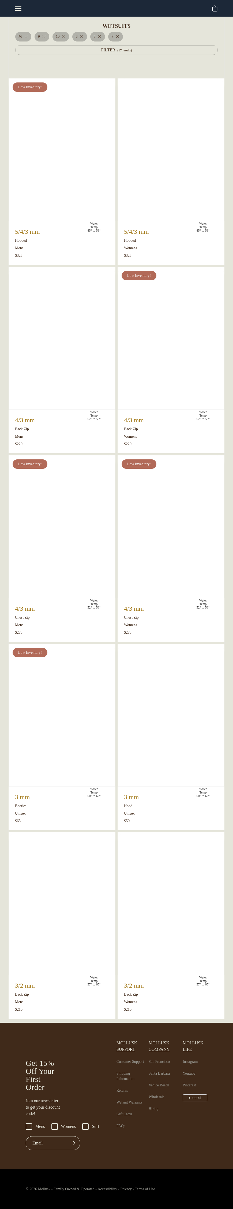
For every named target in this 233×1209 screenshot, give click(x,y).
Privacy (135, 1192)
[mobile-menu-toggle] (18, 8)
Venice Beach (161, 1081)
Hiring (154, 1105)
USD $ (197, 1094)
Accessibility (113, 1192)
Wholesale (158, 1093)
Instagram (192, 1058)
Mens (36, 1129)
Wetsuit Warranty (131, 1099)
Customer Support (132, 1058)
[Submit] (74, 1146)
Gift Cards (125, 1110)
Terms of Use (156, 1192)
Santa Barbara (161, 1070)
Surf (94, 1129)
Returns (123, 1087)
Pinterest (191, 1081)
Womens (65, 1129)
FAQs (121, 1122)
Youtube (191, 1070)
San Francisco (161, 1058)
